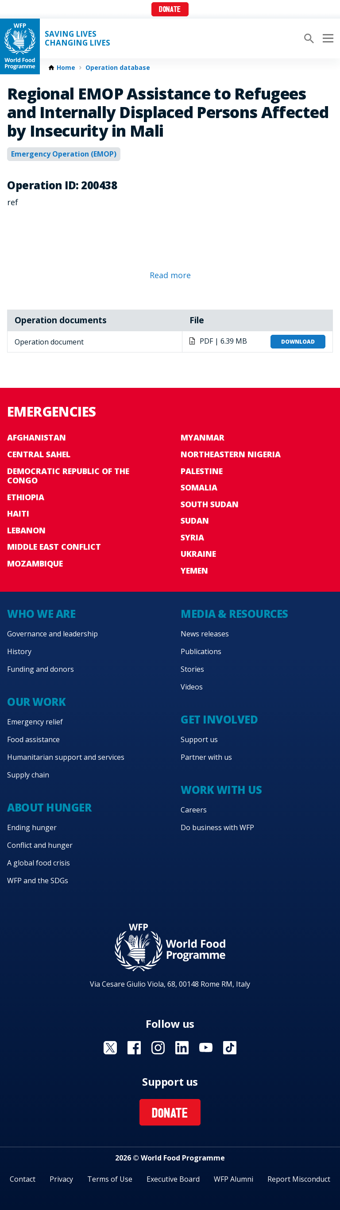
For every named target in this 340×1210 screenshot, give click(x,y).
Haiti (18, 513)
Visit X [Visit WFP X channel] (110, 1047)
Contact (22, 1179)
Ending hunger (32, 827)
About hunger (49, 807)
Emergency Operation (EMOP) (63, 154)
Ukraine (198, 553)
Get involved (219, 719)
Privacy (61, 1179)
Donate (170, 10)
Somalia (199, 487)
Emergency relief (35, 722)
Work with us (221, 789)
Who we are (41, 613)
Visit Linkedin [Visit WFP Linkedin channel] (182, 1047)
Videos (192, 687)
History (19, 651)
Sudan (195, 520)
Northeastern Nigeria (231, 454)
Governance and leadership (52, 634)
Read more (170, 275)
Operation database (117, 68)
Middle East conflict (54, 546)
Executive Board (173, 1179)
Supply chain (28, 775)
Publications (201, 651)
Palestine (202, 471)
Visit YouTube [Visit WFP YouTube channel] (205, 1047)
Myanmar (202, 437)
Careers (194, 810)
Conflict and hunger (40, 845)
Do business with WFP (217, 827)
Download (298, 341)
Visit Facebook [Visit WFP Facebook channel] (134, 1047)
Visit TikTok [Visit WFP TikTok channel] (229, 1047)
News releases (205, 634)
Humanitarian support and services (65, 757)
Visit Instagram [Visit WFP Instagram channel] (158, 1047)
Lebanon (26, 530)
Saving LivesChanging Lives (77, 38)
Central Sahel (38, 454)
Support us (199, 739)
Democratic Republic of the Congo (68, 476)
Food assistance (33, 739)
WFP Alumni (233, 1179)
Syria (192, 537)
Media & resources (234, 613)
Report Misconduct (298, 1179)
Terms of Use (109, 1179)
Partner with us (206, 757)
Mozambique (35, 563)
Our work (36, 701)
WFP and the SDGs (37, 880)
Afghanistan (36, 437)
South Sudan (210, 504)
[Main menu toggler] (326, 38)
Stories (192, 669)
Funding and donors (40, 669)
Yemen (194, 570)
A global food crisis (38, 863)
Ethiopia (25, 497)
